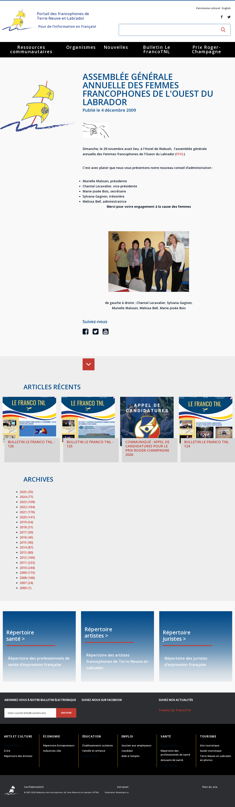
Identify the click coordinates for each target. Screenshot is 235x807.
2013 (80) (26, 552)
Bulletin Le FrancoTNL (156, 49)
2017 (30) (26, 532)
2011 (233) (27, 562)
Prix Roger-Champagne (206, 49)
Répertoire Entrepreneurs (58, 745)
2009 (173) (27, 572)
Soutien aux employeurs (136, 745)
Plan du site (209, 787)
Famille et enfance (93, 750)
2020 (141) (27, 517)
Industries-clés (52, 750)
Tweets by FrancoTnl (175, 710)
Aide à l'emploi (130, 756)
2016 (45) (26, 537)
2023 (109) (27, 502)
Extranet (123, 787)
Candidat (127, 750)
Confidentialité (33, 787)
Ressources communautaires (31, 49)
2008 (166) (27, 578)
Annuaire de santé (172, 760)
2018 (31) (26, 527)
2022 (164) (27, 507)
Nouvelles (116, 47)
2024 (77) (26, 497)
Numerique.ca (122, 792)
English (226, 8)
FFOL (180, 154)
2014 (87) (26, 547)
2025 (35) (26, 492)
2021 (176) (27, 512)
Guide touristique (210, 750)
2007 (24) (26, 583)
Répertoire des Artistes (18, 756)
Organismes (81, 47)
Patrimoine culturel (208, 8)
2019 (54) (26, 522)
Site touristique (209, 745)
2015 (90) (26, 542)
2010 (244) (27, 568)
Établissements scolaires (97, 745)
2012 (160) (27, 557)
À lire (7, 750)
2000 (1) (25, 588)
